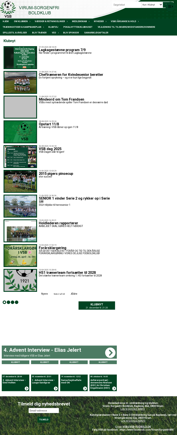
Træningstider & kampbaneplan (23, 27)
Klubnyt (97, 304)
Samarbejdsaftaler (96, 32)
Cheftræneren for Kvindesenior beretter (71, 74)
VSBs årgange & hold (124, 21)
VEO (55, 32)
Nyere (42, 293)
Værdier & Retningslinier (51, 21)
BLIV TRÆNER (39, 32)
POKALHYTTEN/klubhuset (77, 27)
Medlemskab (80, 21)
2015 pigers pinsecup (56, 173)
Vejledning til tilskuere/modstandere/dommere (126, 27)
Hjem (6, 21)
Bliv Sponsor (71, 32)
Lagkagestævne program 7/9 (62, 50)
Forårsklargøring (52, 248)
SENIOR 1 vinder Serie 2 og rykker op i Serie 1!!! (74, 200)
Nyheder (100, 21)
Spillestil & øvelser (15, 32)
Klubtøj (53, 27)
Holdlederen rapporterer (58, 223)
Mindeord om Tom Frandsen (61, 99)
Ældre (76, 293)
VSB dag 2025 (50, 149)
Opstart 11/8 (49, 124)
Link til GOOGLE (129, 409)
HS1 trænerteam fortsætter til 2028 (67, 272)
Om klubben (21, 21)
